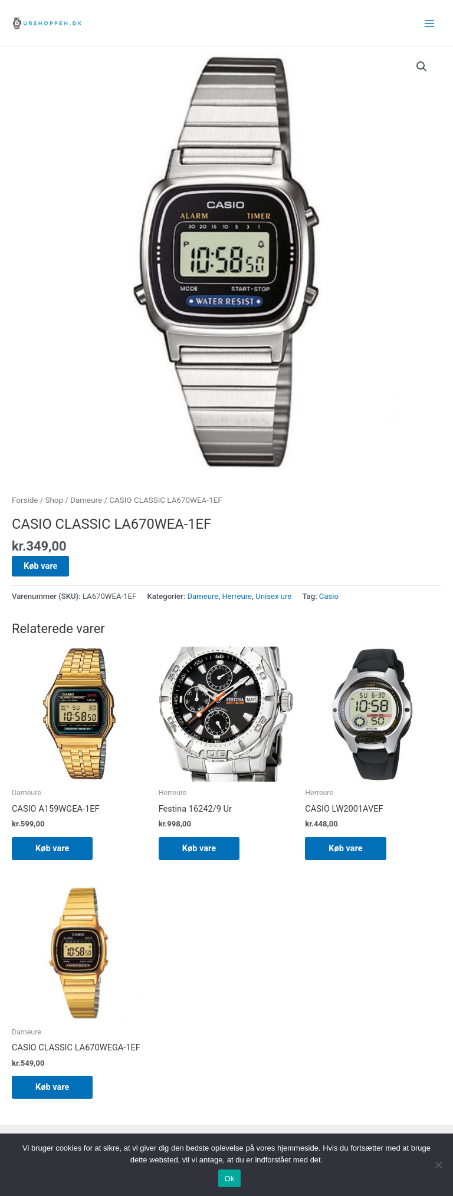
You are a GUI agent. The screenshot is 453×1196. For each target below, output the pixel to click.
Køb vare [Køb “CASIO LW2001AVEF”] (345, 848)
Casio (329, 596)
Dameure (86, 500)
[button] (421, 66)
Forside (25, 500)
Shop (54, 500)
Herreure (237, 596)
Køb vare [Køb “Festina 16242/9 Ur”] (199, 848)
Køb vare (40, 566)
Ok (229, 1178)
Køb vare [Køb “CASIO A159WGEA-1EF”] (52, 848)
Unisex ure (273, 596)
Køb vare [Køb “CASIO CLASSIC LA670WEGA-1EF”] (52, 1087)
